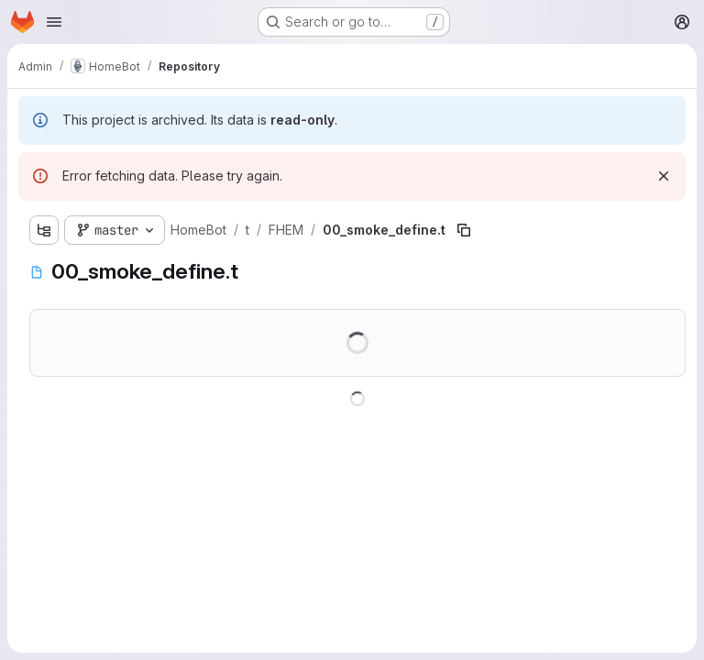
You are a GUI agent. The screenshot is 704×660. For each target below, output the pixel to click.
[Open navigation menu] (54, 22)
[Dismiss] (664, 176)
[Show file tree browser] (44, 230)
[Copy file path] (463, 230)
